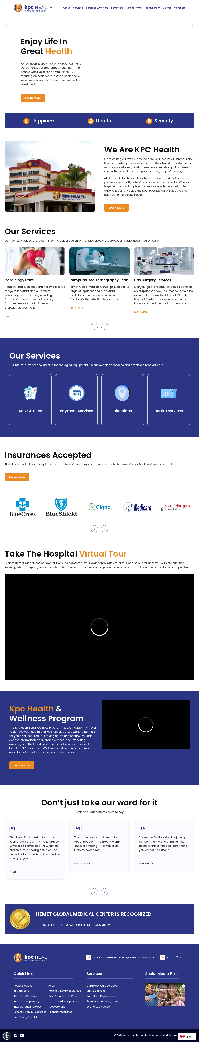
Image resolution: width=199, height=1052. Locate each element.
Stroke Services (96, 991)
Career (167, 7)
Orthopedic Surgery (98, 1006)
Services (78, 7)
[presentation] (94, 326)
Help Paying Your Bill (25, 1017)
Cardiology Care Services (102, 985)
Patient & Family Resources (64, 991)
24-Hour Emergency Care (102, 1001)
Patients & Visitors (97, 7)
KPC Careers (21, 991)
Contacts (179, 7)
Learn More (33, 98)
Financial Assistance (60, 1012)
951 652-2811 (176, 957)
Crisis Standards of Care (62, 996)
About (66, 7)
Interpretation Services (27, 1006)
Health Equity (152, 7)
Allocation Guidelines (26, 996)
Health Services (23, 985)
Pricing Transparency (26, 1001)
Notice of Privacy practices (64, 1001)
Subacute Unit (56, 1006)
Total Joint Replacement (102, 996)
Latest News (133, 7)
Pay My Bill (117, 7)
